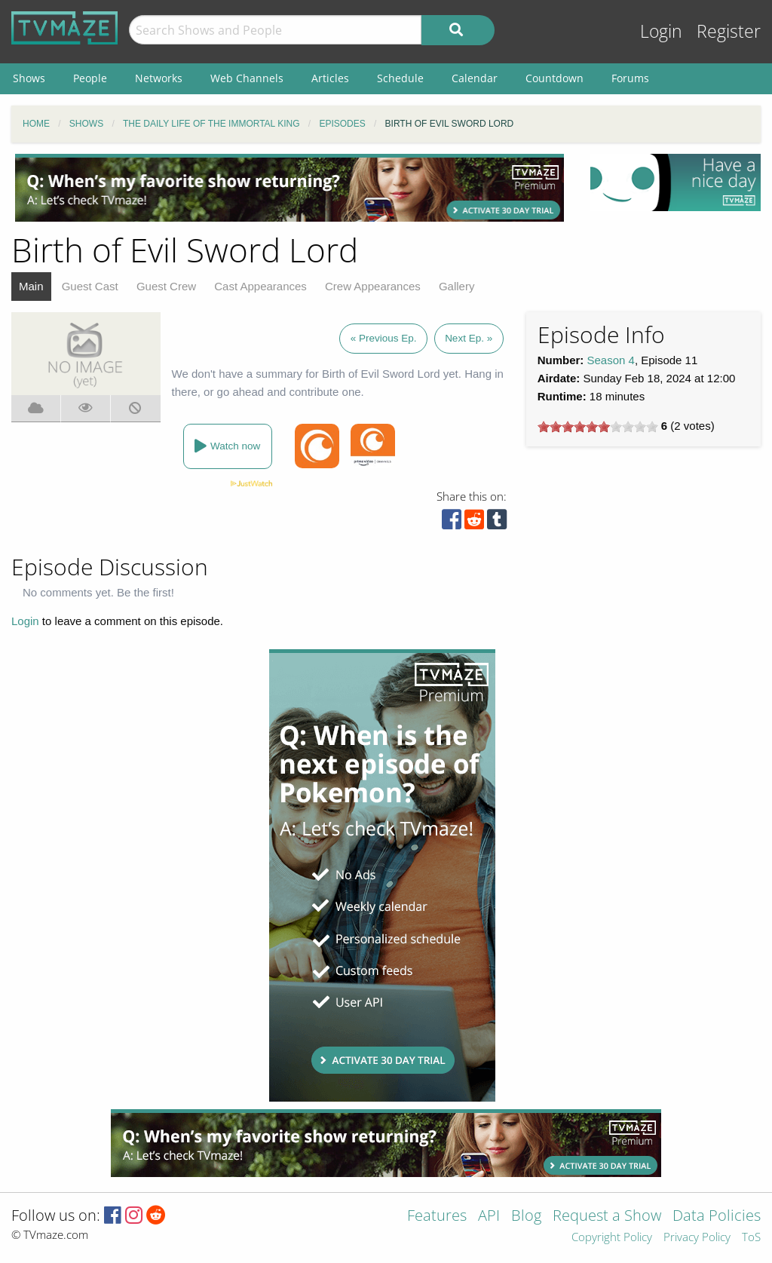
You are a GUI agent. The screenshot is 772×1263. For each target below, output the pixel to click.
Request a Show (607, 1216)
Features (437, 1216)
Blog (526, 1216)
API (489, 1216)
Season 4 (611, 360)
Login (661, 31)
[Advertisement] (289, 188)
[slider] (598, 427)
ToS (751, 1237)
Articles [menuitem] (330, 78)
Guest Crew (166, 286)
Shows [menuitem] (29, 78)
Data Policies (716, 1216)
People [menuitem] (90, 78)
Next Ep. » (468, 338)
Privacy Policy (697, 1237)
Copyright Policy (611, 1237)
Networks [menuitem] (158, 78)
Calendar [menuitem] (475, 78)
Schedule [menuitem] (400, 78)
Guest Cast (90, 286)
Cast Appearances (260, 286)
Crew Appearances (373, 286)
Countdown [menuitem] (554, 78)
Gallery (457, 286)
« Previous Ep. (384, 338)
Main (31, 286)
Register (729, 31)
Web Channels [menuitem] (246, 78)
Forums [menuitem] (630, 78)
